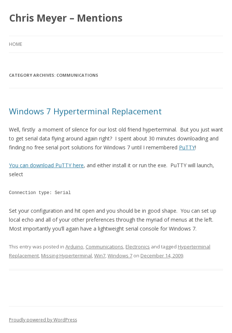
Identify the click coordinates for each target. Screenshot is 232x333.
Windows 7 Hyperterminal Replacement (85, 111)
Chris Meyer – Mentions (66, 18)
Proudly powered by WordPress (43, 319)
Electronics (138, 246)
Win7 (99, 255)
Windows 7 (120, 255)
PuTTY (187, 147)
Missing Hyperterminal (66, 255)
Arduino (74, 246)
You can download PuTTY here (46, 165)
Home (15, 44)
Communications (104, 246)
